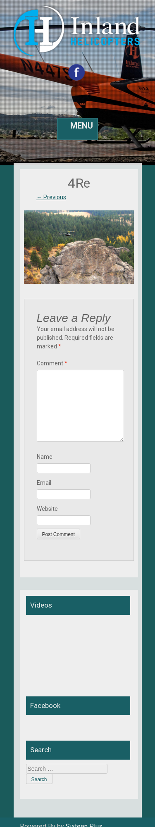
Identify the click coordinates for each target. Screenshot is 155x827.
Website (47, 508)
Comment (52, 363)
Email (44, 482)
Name (44, 456)
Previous (51, 197)
